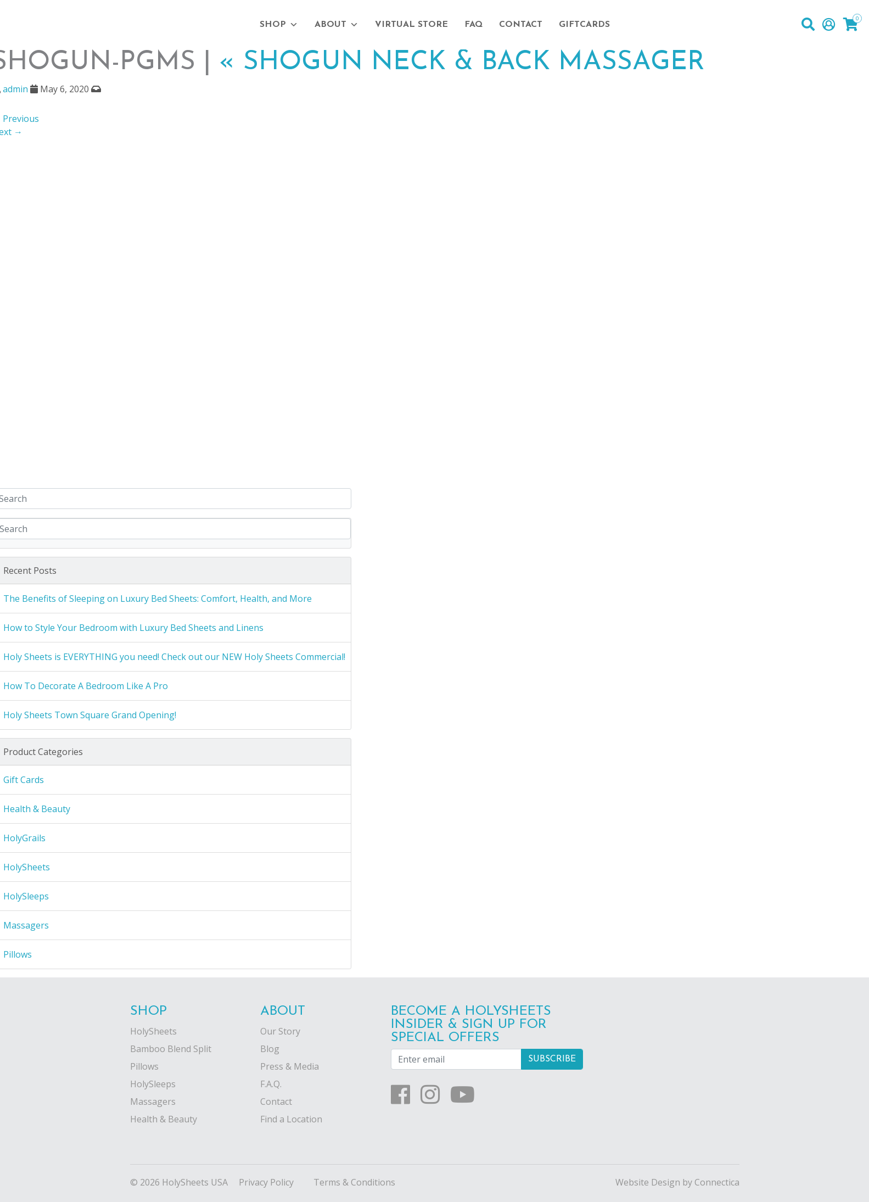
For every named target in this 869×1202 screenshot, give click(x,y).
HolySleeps (153, 1084)
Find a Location (291, 1119)
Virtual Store (411, 24)
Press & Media (289, 1066)
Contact (520, 24)
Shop (279, 24)
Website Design (647, 1182)
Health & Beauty (163, 1119)
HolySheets (153, 1031)
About (336, 24)
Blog (269, 1049)
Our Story (280, 1031)
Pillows (144, 1066)
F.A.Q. (271, 1084)
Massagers (153, 1101)
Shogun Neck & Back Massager (462, 62)
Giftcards (584, 24)
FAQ (473, 24)
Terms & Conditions (354, 1182)
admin (15, 89)
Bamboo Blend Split (170, 1049)
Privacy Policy (266, 1182)
